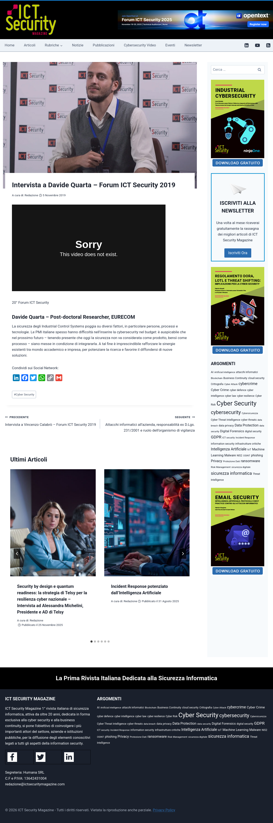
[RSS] (268, 45)
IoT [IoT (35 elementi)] (249, 449)
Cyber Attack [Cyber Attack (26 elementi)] (231, 384)
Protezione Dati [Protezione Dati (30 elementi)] (231, 461)
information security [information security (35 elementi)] (222, 443)
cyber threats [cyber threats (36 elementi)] (249, 419)
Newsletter (193, 45)
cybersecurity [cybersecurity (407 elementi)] (226, 412)
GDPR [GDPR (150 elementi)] (216, 437)
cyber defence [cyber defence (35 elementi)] (238, 390)
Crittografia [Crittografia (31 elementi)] (217, 384)
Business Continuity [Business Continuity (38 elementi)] (235, 378)
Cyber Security (24, 394)
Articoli (29, 45)
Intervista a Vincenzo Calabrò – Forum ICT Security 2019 (50, 420)
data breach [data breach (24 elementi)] (149, 724)
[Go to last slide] (17, 554)
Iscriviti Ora (237, 253)
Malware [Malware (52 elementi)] (230, 455)
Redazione (31, 195)
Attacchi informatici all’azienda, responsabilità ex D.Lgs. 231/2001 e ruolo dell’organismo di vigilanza (149, 423)
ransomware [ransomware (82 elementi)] (250, 461)
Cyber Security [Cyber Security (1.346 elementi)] (236, 403)
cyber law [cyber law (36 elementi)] (230, 395)
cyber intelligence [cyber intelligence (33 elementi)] (124, 716)
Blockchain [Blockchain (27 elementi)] (217, 378)
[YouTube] (257, 45)
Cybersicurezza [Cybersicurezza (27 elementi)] (250, 413)
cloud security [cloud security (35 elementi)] (256, 378)
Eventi (170, 45)
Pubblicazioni (103, 45)
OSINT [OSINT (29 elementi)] (246, 455)
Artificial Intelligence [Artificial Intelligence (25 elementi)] (224, 372)
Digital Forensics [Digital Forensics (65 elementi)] (232, 431)
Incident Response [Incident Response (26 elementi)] (245, 437)
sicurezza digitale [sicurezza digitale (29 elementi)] (240, 467)
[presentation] (53, 522)
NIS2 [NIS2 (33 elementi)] (239, 455)
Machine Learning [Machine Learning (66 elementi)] (235, 730)
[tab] (91, 641)
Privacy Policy (164, 810)
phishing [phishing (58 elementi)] (257, 455)
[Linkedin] (246, 45)
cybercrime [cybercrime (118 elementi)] (247, 383)
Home (10, 45)
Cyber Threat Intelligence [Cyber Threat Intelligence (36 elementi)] (225, 419)
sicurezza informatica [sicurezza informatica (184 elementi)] (231, 473)
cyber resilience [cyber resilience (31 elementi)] (245, 395)
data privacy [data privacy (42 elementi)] (226, 425)
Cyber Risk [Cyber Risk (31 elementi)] (172, 716)
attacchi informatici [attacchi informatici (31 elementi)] (247, 372)
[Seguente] (182, 554)
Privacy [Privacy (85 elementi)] (216, 461)
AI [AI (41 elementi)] (212, 372)
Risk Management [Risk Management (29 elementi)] (221, 467)
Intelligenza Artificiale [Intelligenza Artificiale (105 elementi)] (229, 449)
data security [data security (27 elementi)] (204, 724)
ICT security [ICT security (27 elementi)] (228, 437)
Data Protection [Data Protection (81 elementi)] (246, 425)
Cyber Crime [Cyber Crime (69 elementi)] (220, 390)
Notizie (77, 45)
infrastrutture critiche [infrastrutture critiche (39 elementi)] (248, 443)
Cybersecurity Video (140, 45)
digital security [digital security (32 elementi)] (253, 431)
